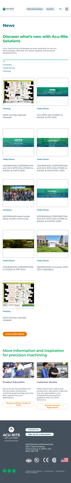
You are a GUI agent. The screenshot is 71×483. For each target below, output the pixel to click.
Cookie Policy (60, 471)
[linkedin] (9, 471)
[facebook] (4, 471)
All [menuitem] (4, 61)
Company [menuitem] (7, 65)
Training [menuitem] (7, 71)
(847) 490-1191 (31, 451)
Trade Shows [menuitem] (9, 68)
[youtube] (14, 471)
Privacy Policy (49, 471)
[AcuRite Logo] (8, 8)
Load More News (14, 334)
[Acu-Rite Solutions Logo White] (11, 428)
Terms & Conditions (31, 472)
